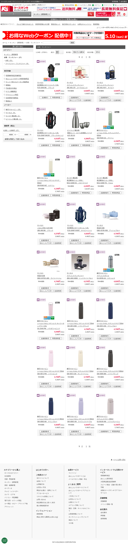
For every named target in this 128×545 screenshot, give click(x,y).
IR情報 (103, 515)
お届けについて (74, 502)
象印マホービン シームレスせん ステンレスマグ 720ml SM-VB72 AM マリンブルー (110, 323)
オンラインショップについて (79, 517)
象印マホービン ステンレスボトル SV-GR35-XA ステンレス (106, 275)
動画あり (9, 101)
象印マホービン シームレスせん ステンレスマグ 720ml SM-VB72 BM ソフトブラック (80, 323)
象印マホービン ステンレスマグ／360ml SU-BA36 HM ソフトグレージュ (108, 419)
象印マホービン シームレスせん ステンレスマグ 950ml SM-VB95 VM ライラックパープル (80, 419)
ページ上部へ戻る (119, 460)
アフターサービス (43, 493)
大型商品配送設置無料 (108, 482)
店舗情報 (103, 498)
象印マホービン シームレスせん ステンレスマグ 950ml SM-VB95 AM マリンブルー (50, 419)
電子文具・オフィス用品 (12, 500)
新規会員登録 (69, 5)
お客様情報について (75, 514)
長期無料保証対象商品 (13, 75)
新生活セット (55, 24)
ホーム (5, 43)
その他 (71, 523)
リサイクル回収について (45, 496)
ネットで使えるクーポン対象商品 (17, 82)
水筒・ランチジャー (33, 43)
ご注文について (74, 496)
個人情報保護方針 (43, 506)
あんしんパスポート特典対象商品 (17, 79)
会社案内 (124, 1)
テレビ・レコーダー (11, 491)
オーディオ (8, 488)
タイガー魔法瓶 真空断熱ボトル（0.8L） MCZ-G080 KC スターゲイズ (77, 180)
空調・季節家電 (9, 479)
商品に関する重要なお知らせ (47, 517)
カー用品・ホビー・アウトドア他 (16, 503)
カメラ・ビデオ (9, 494)
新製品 (8, 85)
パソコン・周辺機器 (11, 497)
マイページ (108, 5)
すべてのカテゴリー (11, 473)
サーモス (11, 113)
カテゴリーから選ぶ (9, 14)
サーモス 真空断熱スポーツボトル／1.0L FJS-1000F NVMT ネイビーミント (79, 227)
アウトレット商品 (12, 95)
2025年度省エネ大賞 (42, 24)
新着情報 (40, 514)
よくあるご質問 (29, 5)
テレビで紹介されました (25, 24)
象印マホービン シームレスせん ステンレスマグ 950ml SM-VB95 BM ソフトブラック (110, 371)
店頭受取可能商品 (12, 98)
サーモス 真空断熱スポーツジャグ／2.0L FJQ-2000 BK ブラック (48, 85)
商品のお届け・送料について (47, 490)
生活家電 (7, 476)
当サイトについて (43, 478)
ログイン (97, 5)
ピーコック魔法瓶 (14, 119)
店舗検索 (104, 501)
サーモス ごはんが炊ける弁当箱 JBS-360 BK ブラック (45, 227)
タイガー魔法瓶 (13, 116)
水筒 (9, 60)
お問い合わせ (41, 499)
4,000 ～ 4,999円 (11, 130)
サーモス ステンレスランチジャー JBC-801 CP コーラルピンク (77, 85)
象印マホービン (13, 109)
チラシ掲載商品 (11, 91)
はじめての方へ (17, 5)
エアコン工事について (76, 505)
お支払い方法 (41, 487)
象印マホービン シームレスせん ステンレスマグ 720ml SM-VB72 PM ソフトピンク (50, 371)
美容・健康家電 (9, 485)
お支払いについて (75, 499)
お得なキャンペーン (84, 24)
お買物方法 (40, 484)
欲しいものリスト (121, 5)
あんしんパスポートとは (77, 476)
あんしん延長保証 (107, 479)
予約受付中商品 (11, 88)
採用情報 (115, 1)
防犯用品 (96, 24)
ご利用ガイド (41, 5)
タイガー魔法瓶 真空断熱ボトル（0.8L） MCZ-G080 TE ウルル (105, 180)
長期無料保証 (105, 475)
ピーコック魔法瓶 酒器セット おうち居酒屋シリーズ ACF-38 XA (79, 132)
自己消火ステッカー (69, 24)
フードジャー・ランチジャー (17, 63)
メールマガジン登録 (84, 5)
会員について (41, 481)
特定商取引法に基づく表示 (46, 502)
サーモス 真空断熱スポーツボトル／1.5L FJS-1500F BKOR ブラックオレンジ (50, 132)
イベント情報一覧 (107, 504)
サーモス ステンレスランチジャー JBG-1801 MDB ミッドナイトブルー (80, 275)
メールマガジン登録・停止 (78, 479)
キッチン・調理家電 (40, 14)
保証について (73, 520)
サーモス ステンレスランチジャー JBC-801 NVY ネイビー (105, 85)
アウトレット (9, 507)
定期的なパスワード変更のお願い (64, 19)
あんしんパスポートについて (79, 487)
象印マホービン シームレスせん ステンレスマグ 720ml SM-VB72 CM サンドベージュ (80, 371)
